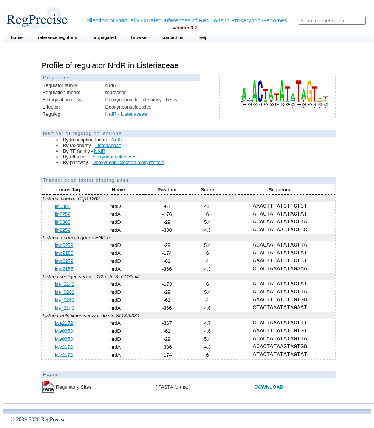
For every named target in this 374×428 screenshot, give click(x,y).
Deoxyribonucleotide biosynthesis (128, 162)
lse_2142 (64, 284)
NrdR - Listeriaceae (126, 114)
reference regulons (57, 37)
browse (139, 37)
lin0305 (62, 206)
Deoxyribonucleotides (113, 157)
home (17, 37)
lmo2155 (64, 253)
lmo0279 (64, 245)
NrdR (117, 140)
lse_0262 (64, 292)
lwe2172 (64, 323)
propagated (104, 37)
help (203, 37)
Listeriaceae (108, 145)
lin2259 (62, 214)
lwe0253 (64, 331)
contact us (173, 37)
